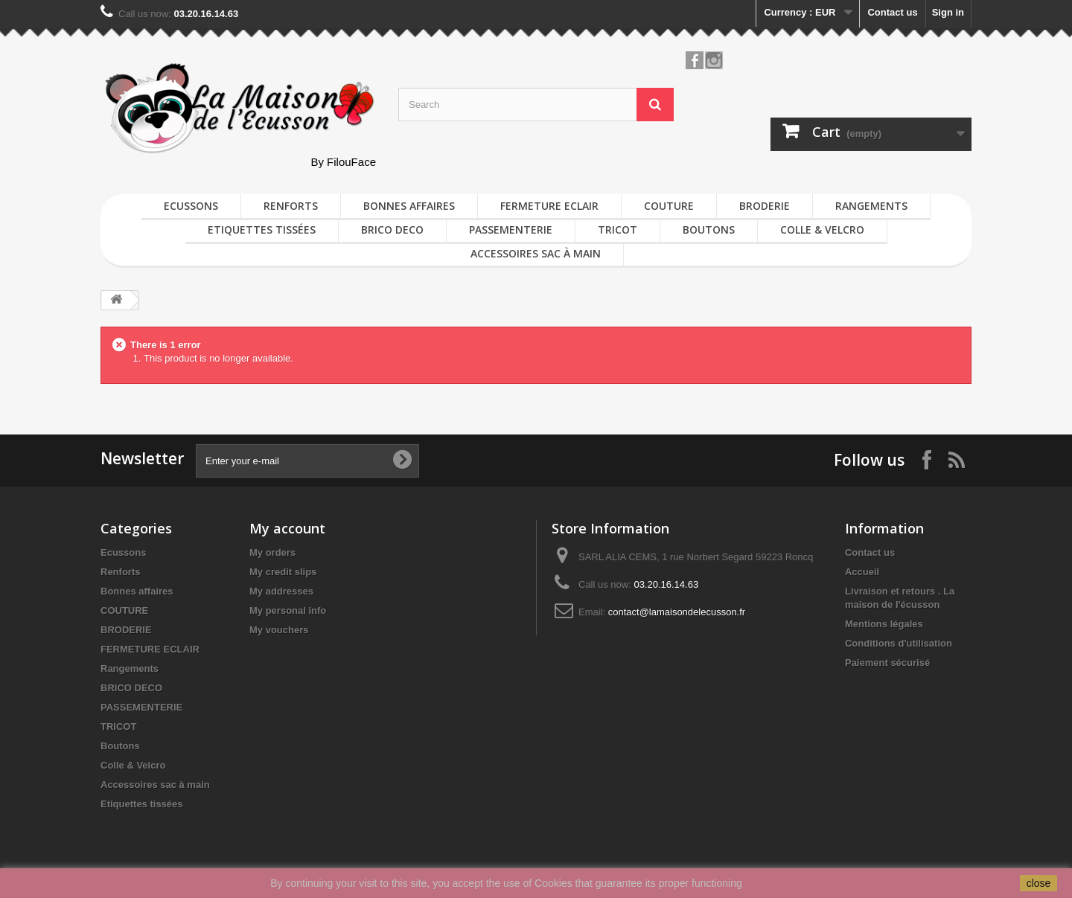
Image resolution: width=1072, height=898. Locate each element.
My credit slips (282, 571)
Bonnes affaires (409, 206)
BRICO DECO (392, 229)
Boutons (709, 229)
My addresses (281, 591)
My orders (272, 552)
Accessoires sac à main (535, 253)
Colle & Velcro (822, 229)
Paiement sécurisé (887, 662)
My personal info (287, 610)
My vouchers (278, 629)
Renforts (291, 206)
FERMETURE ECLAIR (549, 206)
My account (287, 528)
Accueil (862, 571)
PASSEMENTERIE (510, 229)
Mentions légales (884, 623)
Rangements (871, 206)
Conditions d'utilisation (898, 643)
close (1039, 883)
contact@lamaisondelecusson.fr (676, 612)
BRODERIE (764, 206)
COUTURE (669, 206)
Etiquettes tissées (262, 229)
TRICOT (617, 229)
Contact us (892, 12)
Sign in (948, 12)
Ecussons (191, 206)
